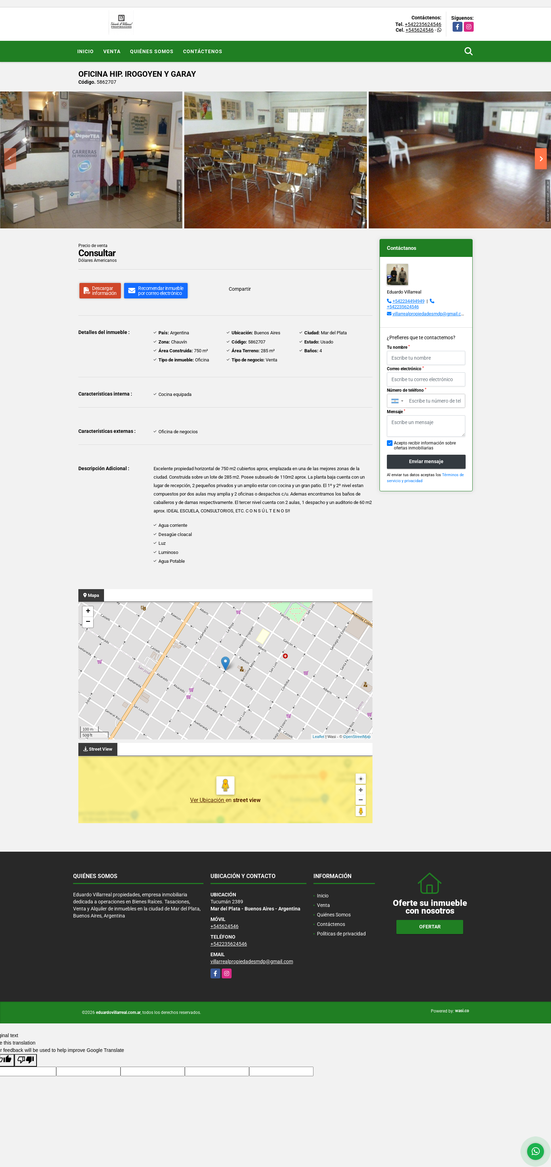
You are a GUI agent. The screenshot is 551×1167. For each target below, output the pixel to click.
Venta (112, 51)
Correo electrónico (405, 369)
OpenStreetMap (357, 736)
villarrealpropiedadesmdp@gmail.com (430, 313)
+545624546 (420, 30)
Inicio (85, 51)
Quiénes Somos (152, 51)
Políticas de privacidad (341, 933)
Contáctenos (202, 51)
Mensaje (396, 412)
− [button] (88, 622)
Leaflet (318, 736)
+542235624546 (423, 24)
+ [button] (88, 611)
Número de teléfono (406, 390)
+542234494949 (408, 301)
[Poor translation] (25, 1060)
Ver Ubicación (208, 800)
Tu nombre (398, 347)
